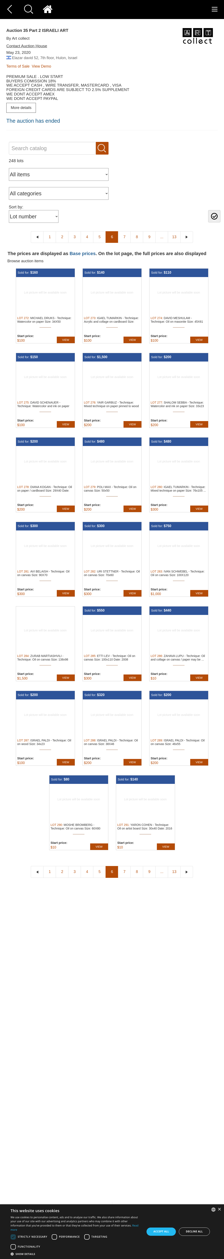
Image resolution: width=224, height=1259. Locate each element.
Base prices (82, 253)
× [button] (219, 1209)
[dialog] (112, 1231)
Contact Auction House (26, 46)
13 (174, 237)
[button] (76, 1254)
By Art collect (18, 38)
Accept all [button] (161, 1231)
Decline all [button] (194, 1231)
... (161, 237)
